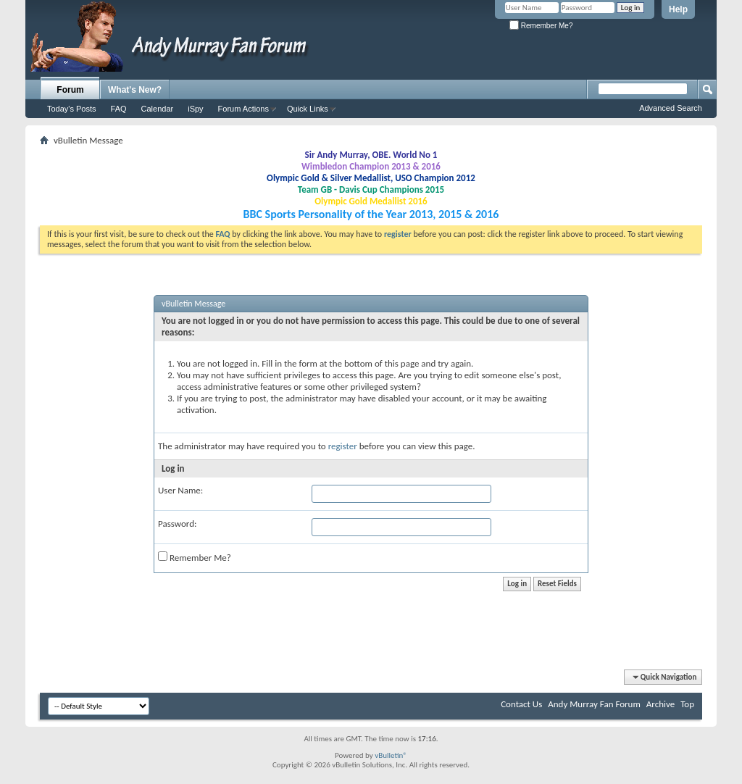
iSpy (195, 108)
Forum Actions (243, 108)
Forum (70, 90)
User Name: (180, 490)
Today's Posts (71, 108)
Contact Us (521, 703)
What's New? (135, 90)
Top (687, 703)
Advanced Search (670, 108)
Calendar (157, 108)
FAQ (119, 108)
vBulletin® (391, 755)
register (342, 446)
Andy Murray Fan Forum (594, 703)
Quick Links (307, 108)
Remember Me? (540, 26)
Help (678, 9)
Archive (660, 703)
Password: (177, 523)
